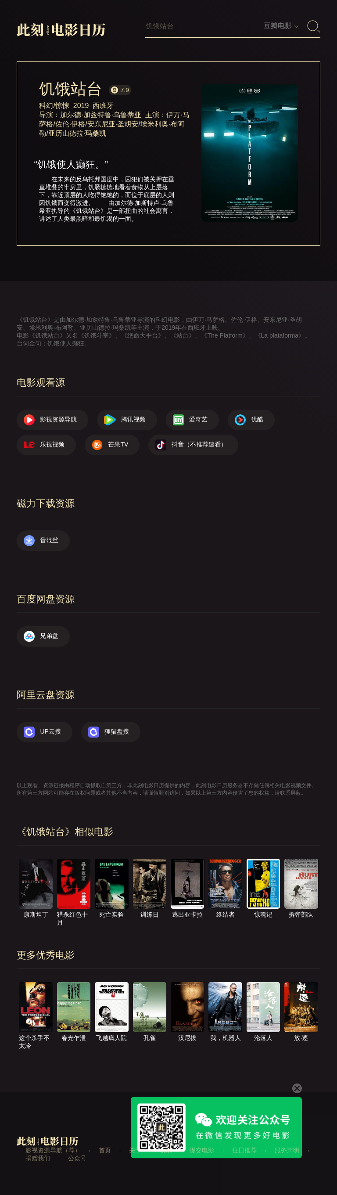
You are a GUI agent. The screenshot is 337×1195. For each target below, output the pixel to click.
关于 (135, 1150)
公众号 (77, 1158)
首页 (105, 1150)
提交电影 (202, 1150)
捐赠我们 (37, 1158)
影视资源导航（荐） (53, 1150)
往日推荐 (244, 1150)
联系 (165, 1150)
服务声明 (287, 1150)
